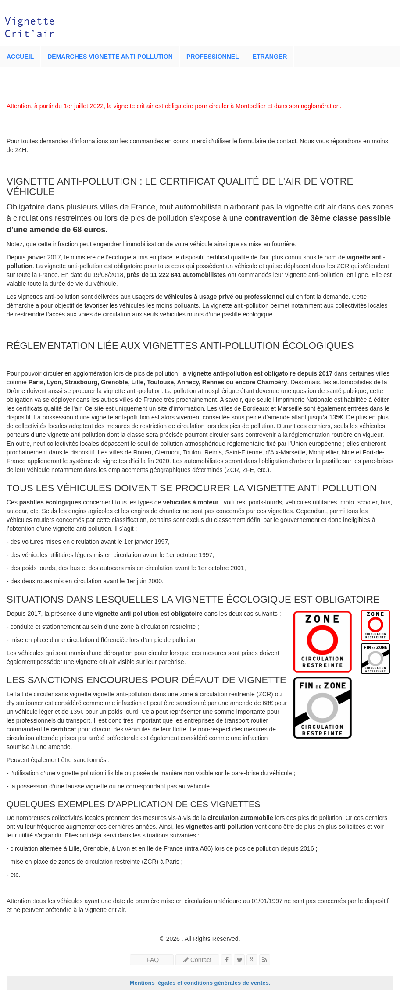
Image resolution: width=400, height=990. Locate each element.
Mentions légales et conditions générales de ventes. (200, 982)
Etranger (270, 56)
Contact (197, 959)
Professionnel (212, 56)
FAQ (152, 959)
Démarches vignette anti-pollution (110, 56)
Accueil (20, 56)
